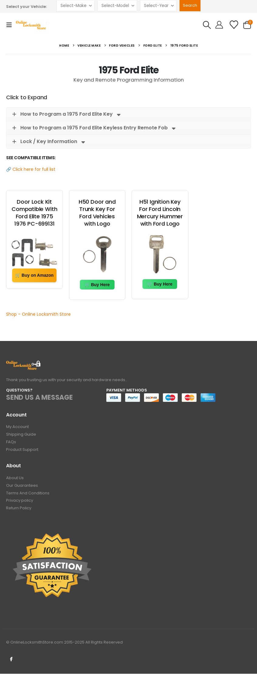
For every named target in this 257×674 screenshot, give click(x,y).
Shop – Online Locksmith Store (38, 314)
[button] (11, 25)
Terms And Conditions (28, 493)
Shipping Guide (21, 434)
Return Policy (18, 508)
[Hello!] (219, 25)
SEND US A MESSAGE (39, 397)
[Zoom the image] (23, 364)
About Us (15, 478)
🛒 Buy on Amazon (34, 275)
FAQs (11, 442)
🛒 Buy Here (97, 284)
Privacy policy (19, 501)
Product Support (22, 450)
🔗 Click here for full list (30, 169)
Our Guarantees (22, 486)
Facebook (11, 659)
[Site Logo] (33, 25)
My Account (17, 427)
